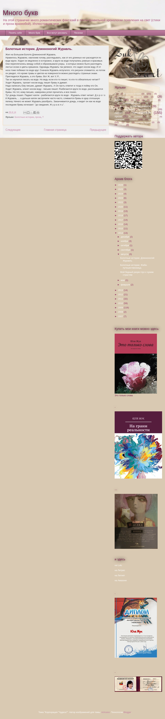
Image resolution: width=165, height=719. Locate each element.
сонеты (134, 119)
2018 (121, 215)
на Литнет (120, 575)
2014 (121, 233)
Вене (159, 94)
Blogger (127, 712)
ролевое (138, 116)
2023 (121, 198)
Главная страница (55, 129)
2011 (121, 298)
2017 (121, 220)
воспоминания (124, 97)
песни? (119, 112)
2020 (121, 207)
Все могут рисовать (57, 33)
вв (153, 94)
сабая (156, 116)
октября (125, 245)
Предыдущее (98, 129)
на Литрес (120, 570)
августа (125, 254)
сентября (126, 250)
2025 (121, 189)
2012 (121, 294)
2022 (121, 202)
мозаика (157, 102)
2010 (121, 303)
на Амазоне (121, 580)
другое (119, 99)
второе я (138, 96)
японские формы (143, 122)
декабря (125, 236)
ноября (125, 241)
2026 (121, 185)
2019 (121, 211)
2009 (121, 307)
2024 (121, 193)
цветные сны (155, 119)
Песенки (78, 33)
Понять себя (15, 33)
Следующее (13, 129)
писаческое (142, 113)
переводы (128, 109)
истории (153, 100)
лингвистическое (131, 103)
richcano (105, 712)
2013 (121, 290)
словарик (119, 119)
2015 (121, 228)
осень (159, 106)
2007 (121, 316)
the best (122, 125)
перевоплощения (148, 109)
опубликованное (140, 106)
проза (38, 117)
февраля (126, 284)
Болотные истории (24, 117)
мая (123, 280)
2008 (121, 312)
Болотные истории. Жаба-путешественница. (133, 266)
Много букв (20, 13)
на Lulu (118, 565)
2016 (121, 224)
